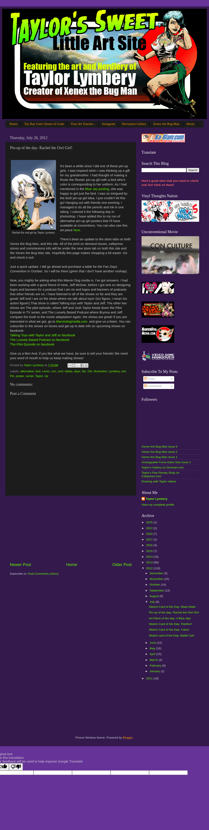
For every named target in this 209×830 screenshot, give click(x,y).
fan (84, 371)
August (155, 596)
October (155, 584)
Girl (90, 371)
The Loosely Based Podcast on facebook (39, 340)
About (190, 124)
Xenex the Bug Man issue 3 (159, 446)
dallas (68, 371)
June (153, 642)
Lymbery (114, 371)
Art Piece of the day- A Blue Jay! (170, 618)
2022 (149, 528)
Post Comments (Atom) (43, 573)
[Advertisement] (70, 529)
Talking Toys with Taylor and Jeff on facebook (42, 335)
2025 (149, 522)
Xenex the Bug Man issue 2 (159, 451)
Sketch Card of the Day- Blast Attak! (172, 606)
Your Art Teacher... (83, 124)
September (157, 590)
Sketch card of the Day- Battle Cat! (171, 635)
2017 (149, 539)
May (153, 648)
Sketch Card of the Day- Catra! (169, 629)
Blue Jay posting (97, 189)
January (155, 671)
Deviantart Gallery (134, 124)
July (153, 601)
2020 (149, 533)
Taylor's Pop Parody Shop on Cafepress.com (160, 474)
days (77, 371)
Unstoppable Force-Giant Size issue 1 (166, 462)
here (77, 230)
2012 (149, 568)
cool (60, 371)
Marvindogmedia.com (71, 321)
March (154, 660)
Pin (12, 376)
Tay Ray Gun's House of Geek (44, 124)
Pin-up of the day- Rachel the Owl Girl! (174, 612)
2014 (149, 556)
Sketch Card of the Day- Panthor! (170, 624)
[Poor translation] (16, 766)
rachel (29, 376)
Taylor (39, 376)
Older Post (122, 564)
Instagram (108, 124)
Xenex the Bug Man (166, 124)
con (53, 371)
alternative (27, 371)
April (153, 654)
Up (46, 376)
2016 (149, 545)
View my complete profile (158, 504)
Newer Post (20, 564)
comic (46, 371)
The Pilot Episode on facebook (32, 344)
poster (20, 376)
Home (14, 124)
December (157, 573)
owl (123, 371)
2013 (149, 562)
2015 (149, 551)
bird (37, 371)
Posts (149, 378)
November (157, 579)
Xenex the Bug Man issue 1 (159, 457)
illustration (100, 371)
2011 (149, 678)
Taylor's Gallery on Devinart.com (163, 467)
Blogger (128, 737)
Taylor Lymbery (156, 498)
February (156, 665)
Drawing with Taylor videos (159, 481)
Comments (153, 386)
